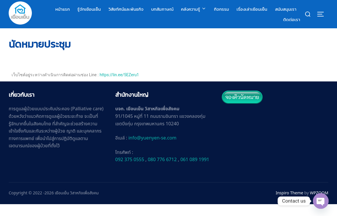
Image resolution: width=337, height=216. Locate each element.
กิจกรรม (221, 9)
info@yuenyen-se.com (152, 149)
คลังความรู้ (193, 9)
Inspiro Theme (289, 205)
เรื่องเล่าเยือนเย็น (252, 9)
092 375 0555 (129, 171)
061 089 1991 (194, 171)
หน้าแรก (62, 9)
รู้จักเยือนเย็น (89, 9)
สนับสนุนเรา (285, 9)
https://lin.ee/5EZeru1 (119, 86)
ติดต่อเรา (291, 19)
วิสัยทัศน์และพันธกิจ (126, 9)
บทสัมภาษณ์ (162, 9)
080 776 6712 (162, 171)
